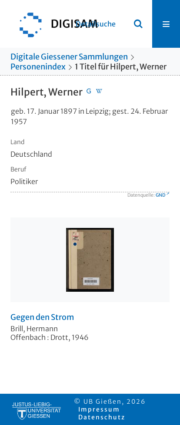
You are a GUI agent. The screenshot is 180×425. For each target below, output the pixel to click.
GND (160, 195)
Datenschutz (101, 417)
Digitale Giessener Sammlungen (69, 57)
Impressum (99, 409)
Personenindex (38, 67)
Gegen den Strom (42, 317)
